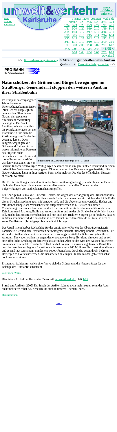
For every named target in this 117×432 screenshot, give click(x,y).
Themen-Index (80, 18)
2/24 (111, 21)
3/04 (74, 52)
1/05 (85, 279)
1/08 (89, 45)
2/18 (66, 31)
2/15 (81, 35)
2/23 (81, 25)
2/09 (111, 41)
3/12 (89, 38)
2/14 (104, 35)
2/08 (81, 45)
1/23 (89, 25)
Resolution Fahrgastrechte (93, 64)
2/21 (111, 25)
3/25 (81, 21)
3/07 (96, 45)
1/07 (111, 45)
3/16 (104, 31)
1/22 (104, 25)
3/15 (74, 35)
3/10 (81, 41)
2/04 (81, 52)
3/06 (67, 48)
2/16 (111, 31)
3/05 (89, 48)
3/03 (96, 52)
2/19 (96, 28)
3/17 (81, 31)
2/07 (104, 45)
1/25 (96, 21)
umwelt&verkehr (65, 279)
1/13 (81, 38)
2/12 (96, 38)
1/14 (111, 35)
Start (6, 18)
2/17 (89, 31)
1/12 (104, 38)
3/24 (104, 21)
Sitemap (8, 21)
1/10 (96, 41)
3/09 (104, 41)
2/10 (89, 41)
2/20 (74, 28)
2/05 (96, 48)
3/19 (89, 28)
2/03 (104, 52)
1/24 (66, 25)
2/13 (74, 38)
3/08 (74, 45)
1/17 (96, 31)
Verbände (108, 18)
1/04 (89, 52)
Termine (72, 21)
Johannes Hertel (11, 273)
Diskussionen (10, 295)
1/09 (66, 45)
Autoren (96, 18)
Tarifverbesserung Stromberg (41, 60)
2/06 (74, 48)
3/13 (67, 38)
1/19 (104, 28)
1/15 (89, 35)
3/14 (96, 35)
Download (108, 55)
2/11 (67, 41)
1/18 (74, 31)
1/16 (66, 35)
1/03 (111, 52)
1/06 (82, 48)
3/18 (111, 28)
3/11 (111, 38)
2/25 (89, 21)
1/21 (66, 28)
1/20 (81, 28)
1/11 (74, 41)
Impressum (9, 24)
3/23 (74, 25)
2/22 (96, 25)
